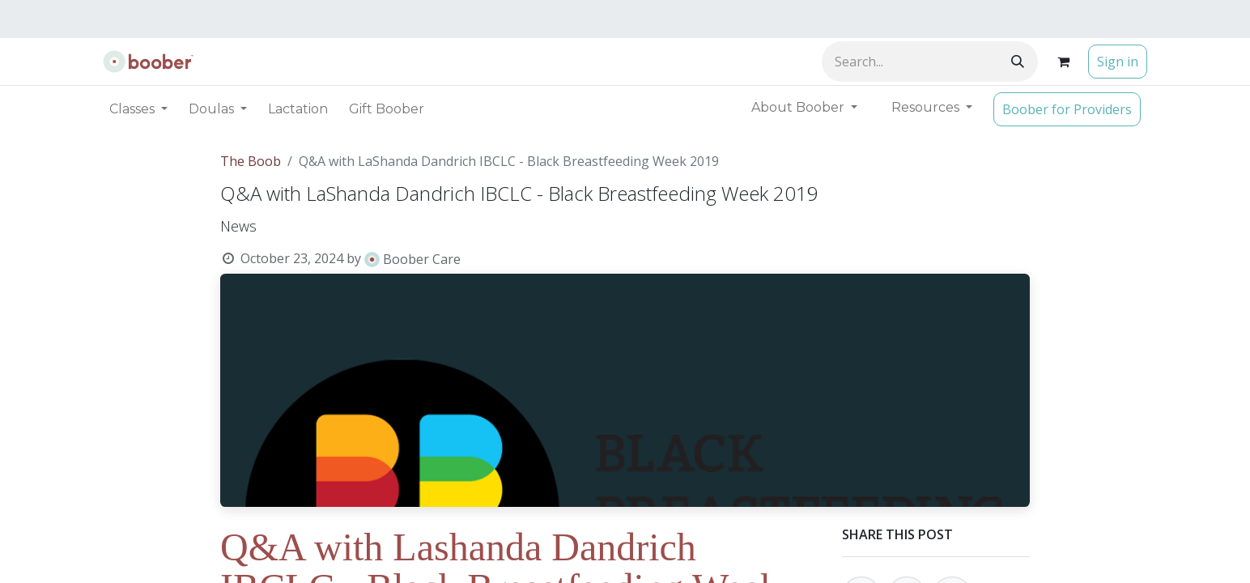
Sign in (1117, 61)
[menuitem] (297, 109)
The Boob (250, 161)
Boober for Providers (1067, 109)
